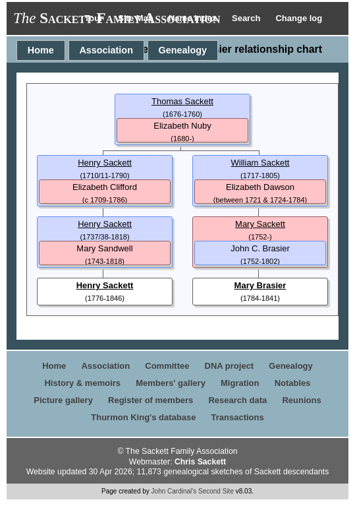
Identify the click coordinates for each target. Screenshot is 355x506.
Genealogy (183, 50)
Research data (237, 400)
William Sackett (260, 163)
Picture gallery (63, 400)
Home (41, 50)
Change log (298, 18)
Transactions (237, 417)
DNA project (229, 366)
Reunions (301, 400)
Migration (240, 383)
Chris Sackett (200, 461)
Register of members (150, 400)
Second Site (216, 491)
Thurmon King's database (143, 417)
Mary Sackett (260, 224)
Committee (167, 366)
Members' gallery (170, 383)
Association (106, 50)
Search (247, 18)
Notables (293, 383)
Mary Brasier (260, 285)
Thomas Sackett (182, 101)
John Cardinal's (174, 491)
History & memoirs (82, 383)
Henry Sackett (105, 163)
